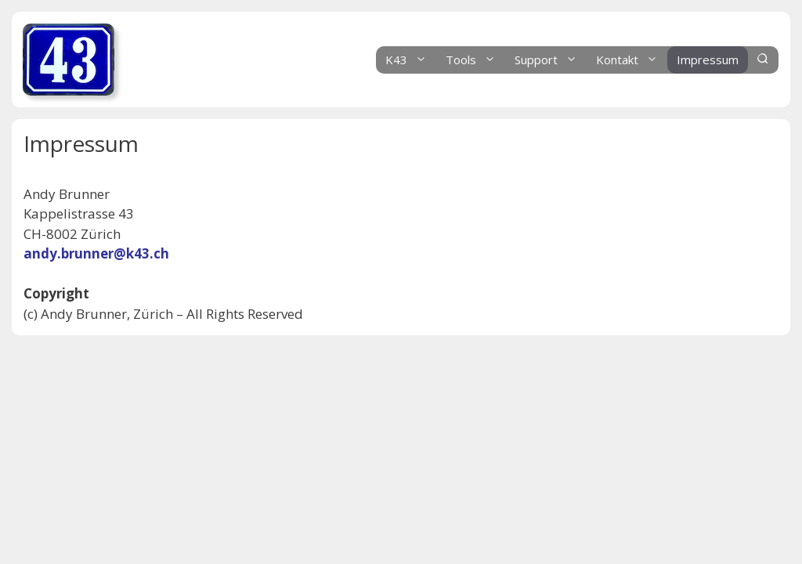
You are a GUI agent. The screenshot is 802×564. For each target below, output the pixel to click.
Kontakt (631, 60)
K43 (410, 60)
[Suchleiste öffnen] (763, 60)
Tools (475, 60)
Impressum (708, 59)
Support (551, 60)
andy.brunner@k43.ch (96, 253)
